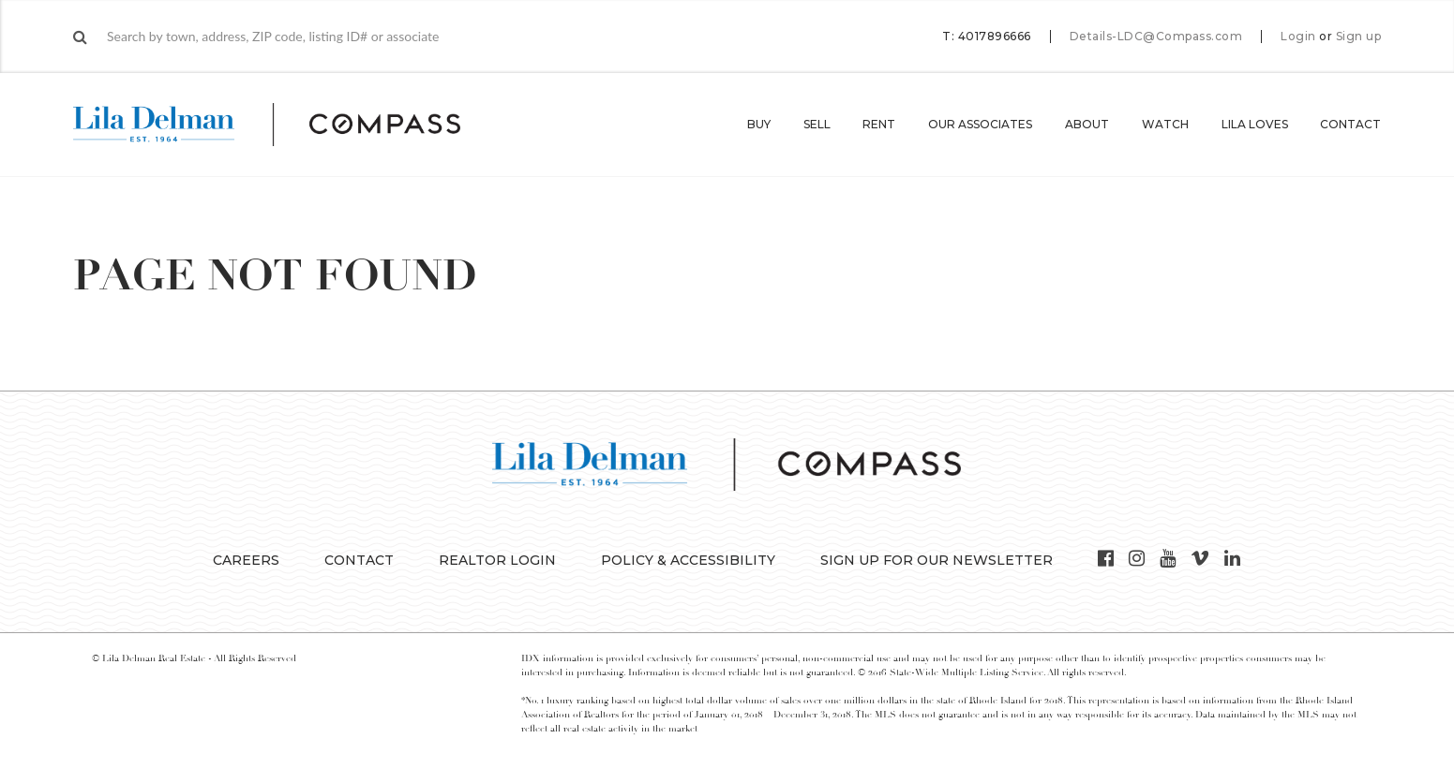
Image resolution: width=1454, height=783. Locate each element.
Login (1298, 36)
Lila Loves (1255, 124)
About (1087, 124)
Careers (246, 560)
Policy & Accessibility (688, 560)
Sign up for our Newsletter (936, 560)
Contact (1350, 124)
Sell (817, 124)
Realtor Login (497, 560)
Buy (759, 124)
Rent (878, 124)
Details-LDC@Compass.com (1156, 36)
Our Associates (980, 124)
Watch (1165, 124)
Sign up (1359, 36)
